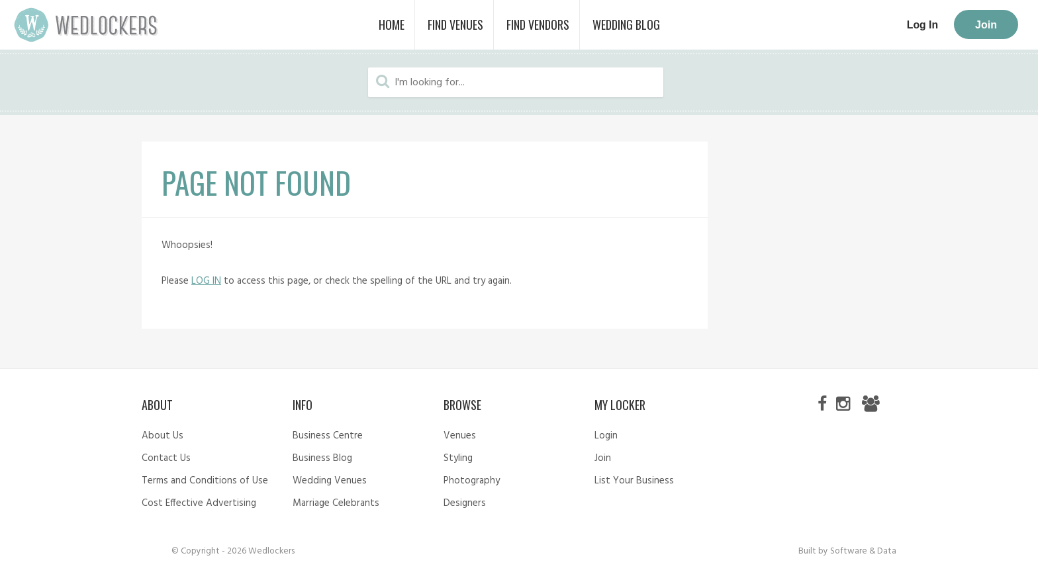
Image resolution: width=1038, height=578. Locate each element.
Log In (922, 24)
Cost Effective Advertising (199, 503)
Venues (460, 436)
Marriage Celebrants (336, 503)
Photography (472, 481)
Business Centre (328, 436)
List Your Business (634, 481)
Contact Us (166, 458)
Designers (465, 503)
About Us (162, 436)
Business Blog (322, 458)
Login (606, 436)
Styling (458, 458)
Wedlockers (86, 25)
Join (986, 24)
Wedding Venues (330, 481)
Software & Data (863, 551)
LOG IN (206, 281)
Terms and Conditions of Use (205, 481)
